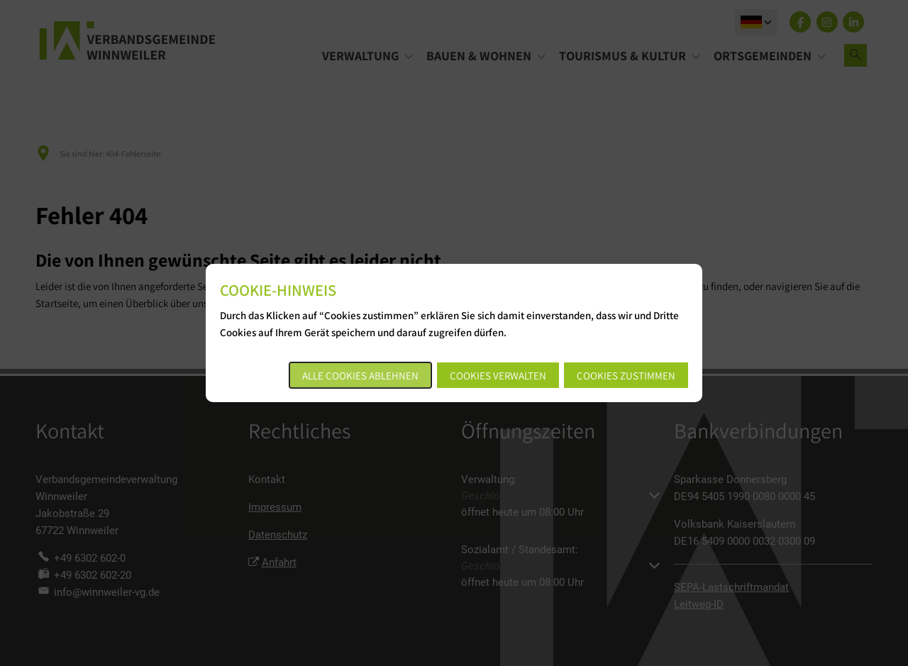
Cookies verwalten (498, 375)
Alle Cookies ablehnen (360, 375)
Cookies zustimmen (626, 375)
